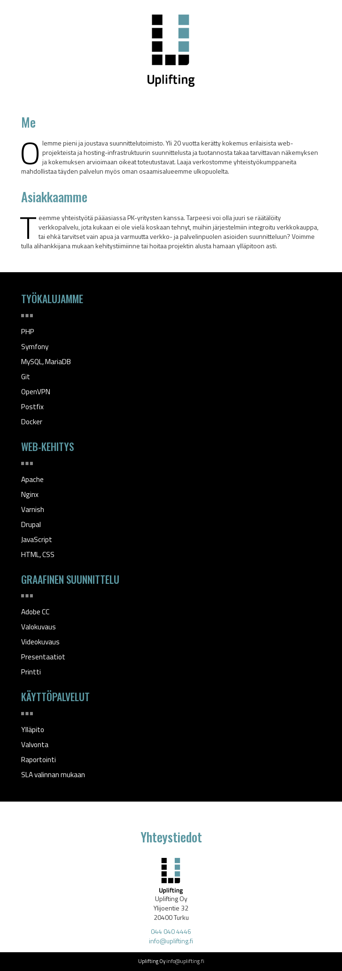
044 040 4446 (171, 931)
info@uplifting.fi (171, 941)
